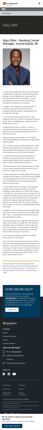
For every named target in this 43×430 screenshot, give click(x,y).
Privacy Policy (7, 385)
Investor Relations (9, 343)
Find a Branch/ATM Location (15, 363)
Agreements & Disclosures (7, 394)
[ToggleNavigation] (39, 3)
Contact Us (12, 310)
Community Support (10, 336)
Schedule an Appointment (15, 356)
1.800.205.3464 (10, 298)
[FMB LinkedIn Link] (9, 375)
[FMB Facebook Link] (4, 375)
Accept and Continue (12, 426)
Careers (5, 340)
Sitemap (21, 389)
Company (6, 329)
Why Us (5, 333)
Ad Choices (22, 385)
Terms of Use (7, 389)
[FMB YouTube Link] (14, 375)
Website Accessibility (22, 394)
